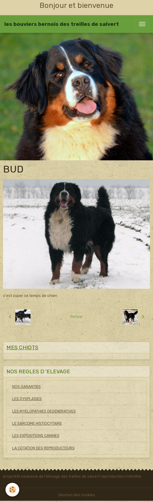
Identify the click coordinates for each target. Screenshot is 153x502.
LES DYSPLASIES (27, 399)
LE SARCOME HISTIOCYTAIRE (37, 423)
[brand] (61, 24)
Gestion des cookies (76, 495)
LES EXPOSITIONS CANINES (35, 436)
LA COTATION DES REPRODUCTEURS (43, 448)
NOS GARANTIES (26, 387)
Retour (76, 317)
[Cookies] (12, 490)
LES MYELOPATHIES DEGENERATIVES (44, 411)
